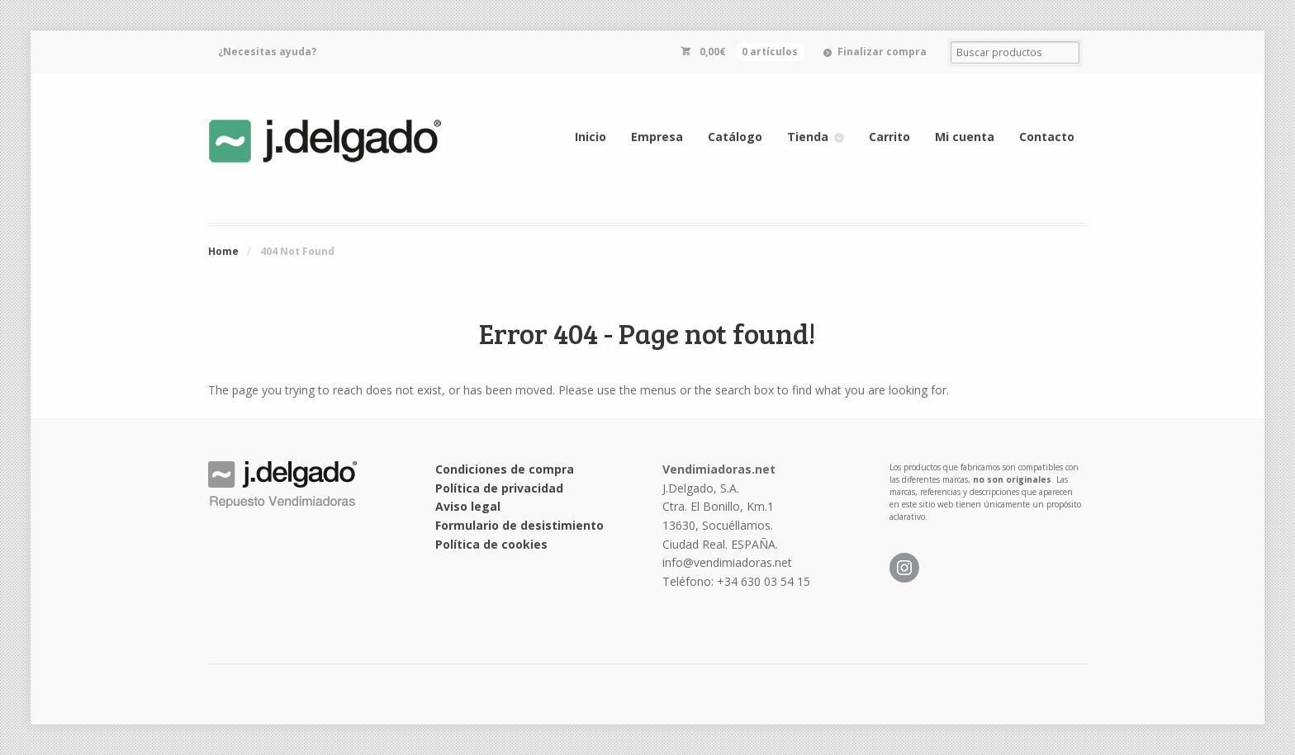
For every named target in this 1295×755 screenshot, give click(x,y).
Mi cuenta (964, 136)
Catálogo (735, 136)
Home (223, 251)
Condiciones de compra (504, 469)
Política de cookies (491, 544)
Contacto (1046, 136)
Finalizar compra (882, 52)
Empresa (657, 136)
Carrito (889, 136)
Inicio (590, 136)
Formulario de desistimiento (519, 525)
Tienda (807, 136)
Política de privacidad (499, 488)
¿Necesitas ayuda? (267, 52)
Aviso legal (467, 506)
